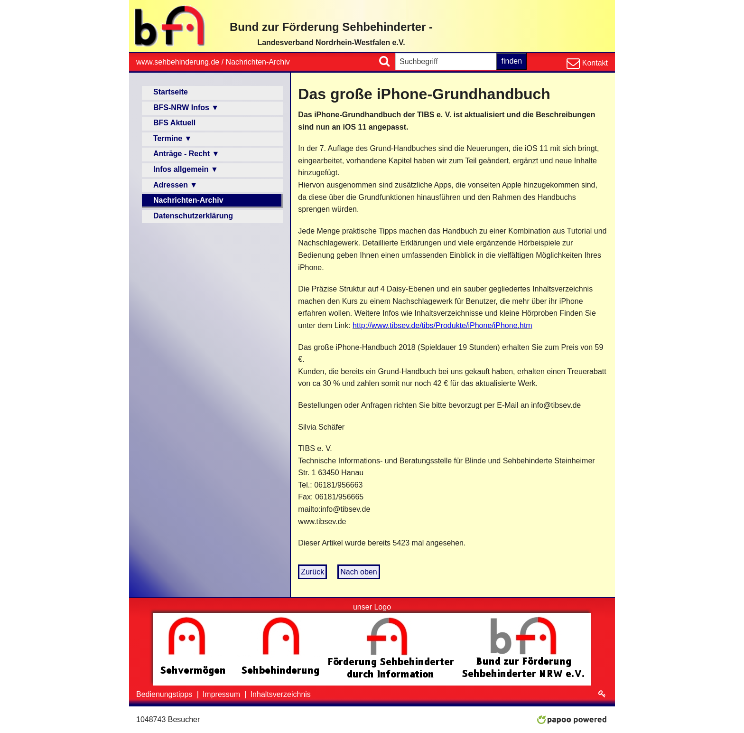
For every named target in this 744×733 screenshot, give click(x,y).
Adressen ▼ (175, 185)
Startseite (170, 92)
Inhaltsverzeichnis (281, 694)
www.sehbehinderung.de (177, 62)
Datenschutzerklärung (193, 216)
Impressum (222, 694)
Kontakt (594, 63)
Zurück (312, 572)
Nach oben (358, 572)
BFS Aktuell (174, 123)
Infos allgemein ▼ (185, 169)
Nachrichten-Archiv (258, 62)
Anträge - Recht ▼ (186, 154)
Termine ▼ (172, 138)
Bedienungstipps (165, 694)
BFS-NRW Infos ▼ (186, 107)
